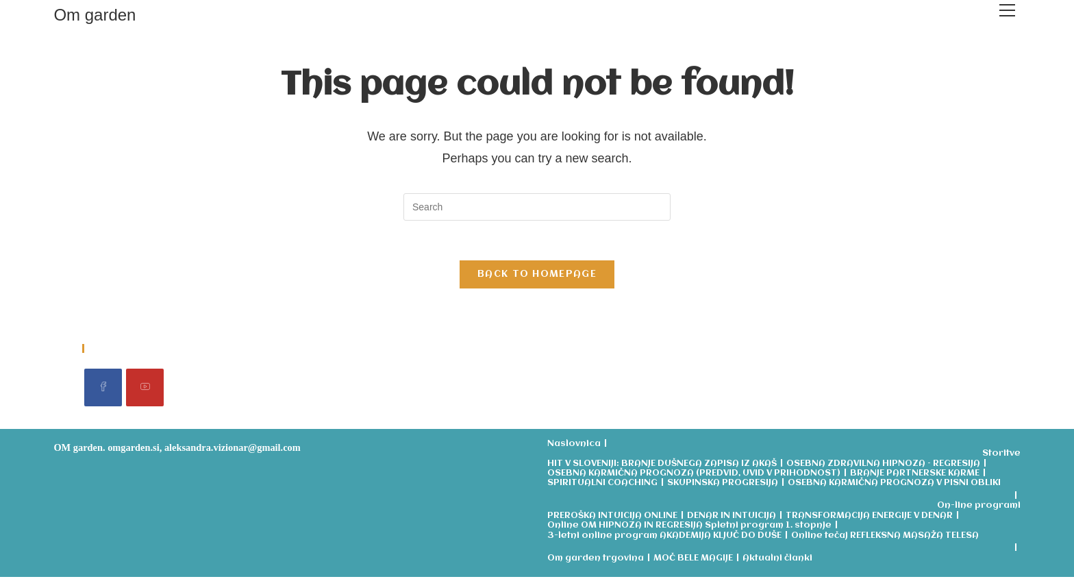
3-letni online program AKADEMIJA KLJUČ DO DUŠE (664, 537)
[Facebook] (103, 389)
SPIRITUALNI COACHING (602, 485)
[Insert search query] (537, 207)
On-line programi (979, 508)
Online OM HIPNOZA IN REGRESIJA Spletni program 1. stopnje (689, 527)
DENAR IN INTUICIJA (731, 517)
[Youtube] (145, 389)
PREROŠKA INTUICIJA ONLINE (612, 517)
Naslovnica (574, 445)
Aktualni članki (777, 560)
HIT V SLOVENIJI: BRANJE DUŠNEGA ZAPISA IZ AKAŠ (662, 465)
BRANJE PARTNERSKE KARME (914, 475)
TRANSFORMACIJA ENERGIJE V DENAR (869, 517)
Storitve (1001, 456)
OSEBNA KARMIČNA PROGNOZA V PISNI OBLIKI (894, 485)
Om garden (94, 14)
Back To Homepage (537, 276)
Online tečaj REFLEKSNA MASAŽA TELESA (885, 537)
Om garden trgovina (595, 560)
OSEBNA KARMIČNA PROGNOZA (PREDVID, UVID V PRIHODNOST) (693, 475)
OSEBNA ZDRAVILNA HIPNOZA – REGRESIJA (883, 465)
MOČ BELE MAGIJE (693, 560)
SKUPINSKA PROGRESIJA (722, 485)
